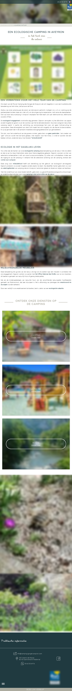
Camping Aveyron (7, 25)
